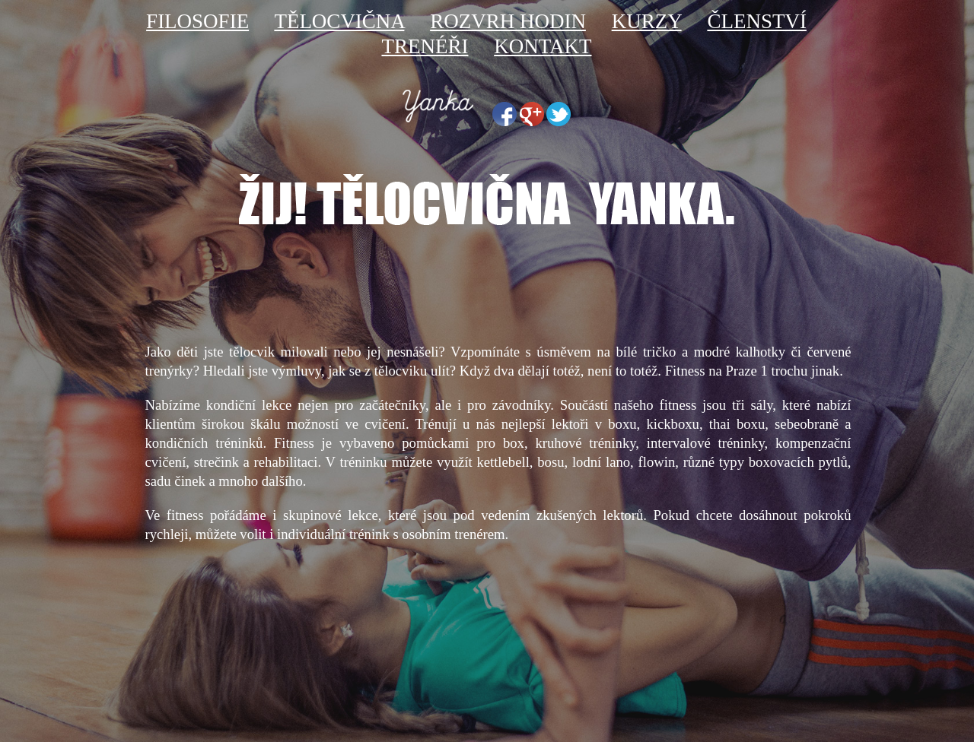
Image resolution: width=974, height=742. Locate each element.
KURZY (647, 21)
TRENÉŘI (424, 46)
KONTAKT (542, 46)
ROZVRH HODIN (508, 21)
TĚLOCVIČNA (339, 21)
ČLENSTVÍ (757, 21)
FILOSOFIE (197, 21)
